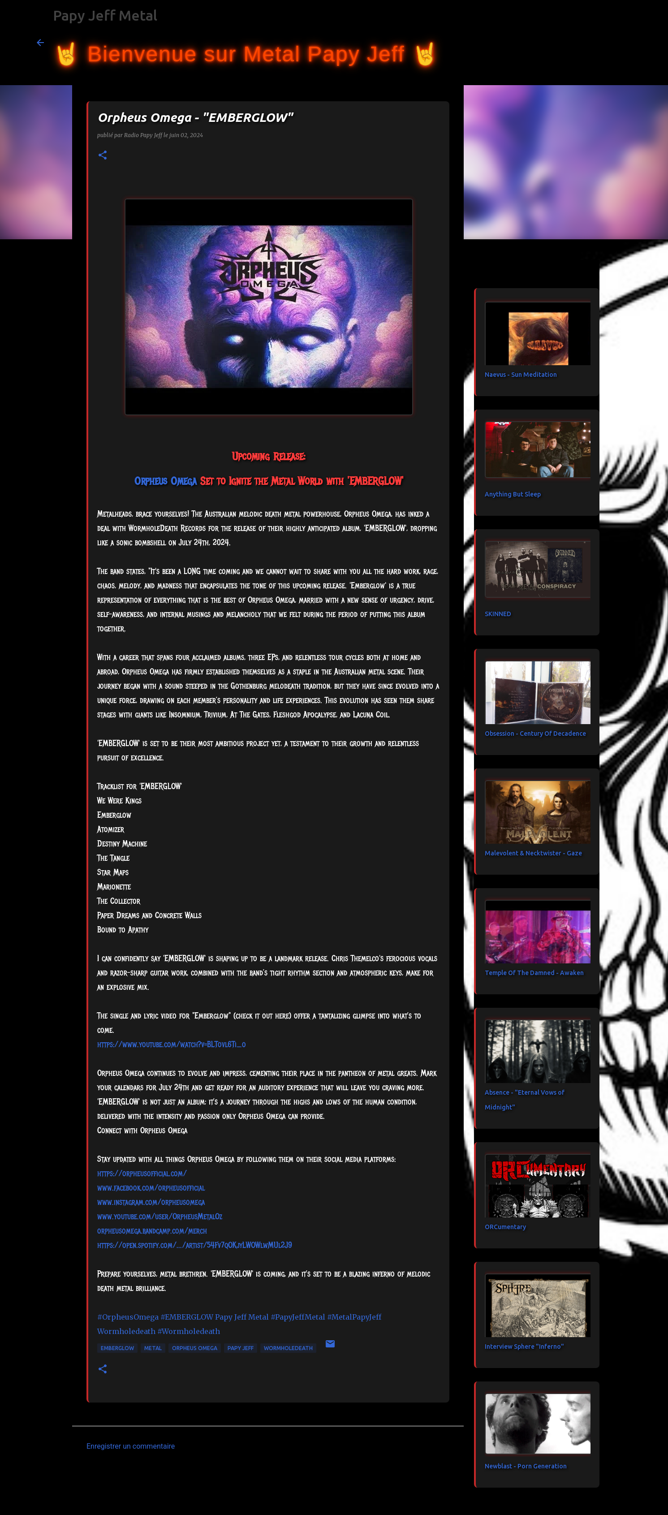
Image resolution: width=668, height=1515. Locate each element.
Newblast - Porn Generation (526, 1466)
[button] (102, 156)
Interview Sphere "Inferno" (524, 1346)
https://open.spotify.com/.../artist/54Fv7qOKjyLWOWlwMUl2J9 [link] (194, 1245)
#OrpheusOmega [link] (128, 1316)
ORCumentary (505, 1226)
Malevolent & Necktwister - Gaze (533, 853)
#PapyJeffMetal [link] (298, 1316)
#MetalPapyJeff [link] (354, 1316)
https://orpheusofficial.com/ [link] (142, 1173)
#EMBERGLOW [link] (186, 1316)
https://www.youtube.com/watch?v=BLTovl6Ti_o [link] (171, 1044)
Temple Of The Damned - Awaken (534, 972)
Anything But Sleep (513, 494)
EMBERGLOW (117, 1348)
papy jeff (241, 1348)
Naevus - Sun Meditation (521, 374)
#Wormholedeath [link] (188, 1331)
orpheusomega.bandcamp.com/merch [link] (152, 1231)
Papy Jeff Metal (105, 15)
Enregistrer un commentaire (130, 1446)
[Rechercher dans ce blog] (586, 42)
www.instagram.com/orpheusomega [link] (151, 1202)
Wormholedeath (288, 1348)
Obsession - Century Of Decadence (535, 733)
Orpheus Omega (194, 1348)
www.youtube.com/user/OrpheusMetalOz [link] (159, 1216)
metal (153, 1348)
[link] (165, 481)
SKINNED (498, 613)
